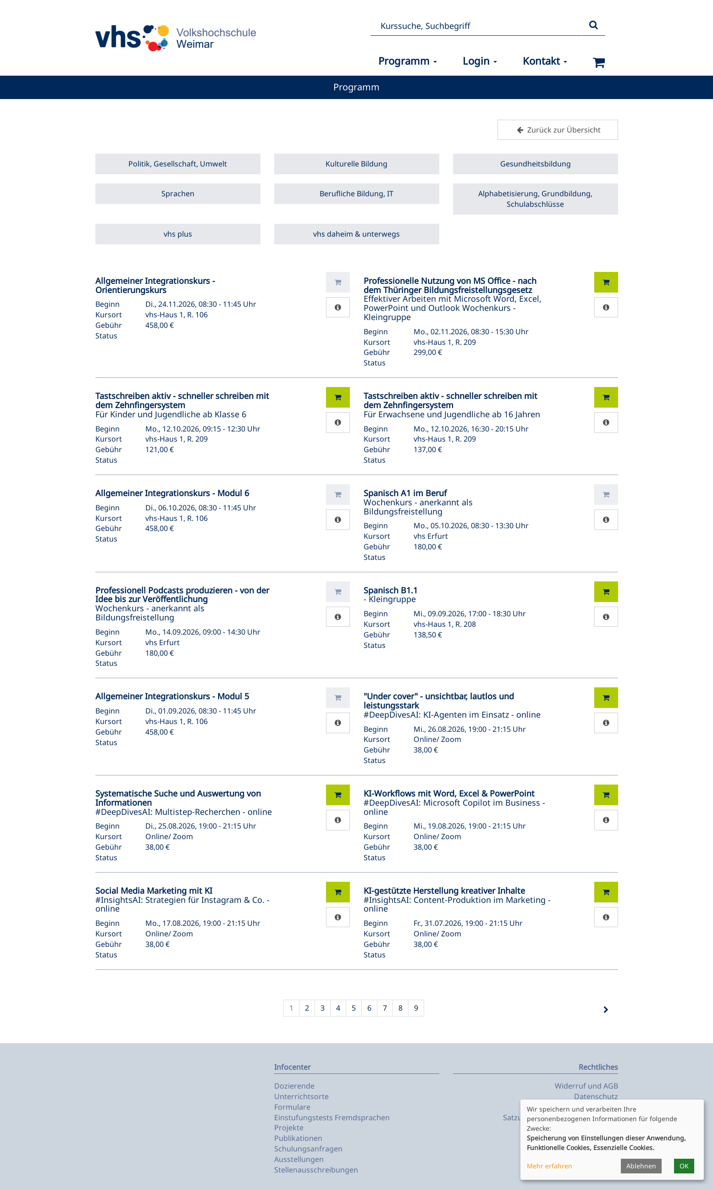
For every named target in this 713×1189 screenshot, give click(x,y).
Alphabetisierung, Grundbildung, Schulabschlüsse (535, 198)
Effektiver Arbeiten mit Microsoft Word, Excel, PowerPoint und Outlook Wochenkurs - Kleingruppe (453, 298)
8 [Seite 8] (400, 1008)
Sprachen (177, 193)
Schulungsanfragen (308, 1149)
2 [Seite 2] (307, 1008)
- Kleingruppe (391, 595)
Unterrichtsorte (301, 1096)
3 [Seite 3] (323, 1008)
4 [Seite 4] (338, 1008)
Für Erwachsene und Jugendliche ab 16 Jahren (452, 405)
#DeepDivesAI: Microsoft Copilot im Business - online (454, 802)
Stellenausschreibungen (316, 1170)
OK (684, 1165)
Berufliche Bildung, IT (356, 193)
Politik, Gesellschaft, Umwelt (177, 164)
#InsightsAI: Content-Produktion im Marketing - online (457, 899)
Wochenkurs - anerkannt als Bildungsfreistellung (418, 502)
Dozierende (294, 1086)
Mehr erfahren (549, 1165)
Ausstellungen (299, 1159)
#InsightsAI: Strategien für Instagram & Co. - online (182, 899)
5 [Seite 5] (354, 1008)
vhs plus (178, 234)
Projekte (289, 1128)
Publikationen (298, 1138)
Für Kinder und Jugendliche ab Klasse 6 (182, 405)
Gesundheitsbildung (535, 164)
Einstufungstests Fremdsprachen (332, 1117)
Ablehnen (641, 1165)
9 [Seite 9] (416, 1008)
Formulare (292, 1107)
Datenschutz (596, 1096)
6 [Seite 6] (369, 1008)
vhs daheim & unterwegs (356, 234)
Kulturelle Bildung (356, 164)
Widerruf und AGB (586, 1086)
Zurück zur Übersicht (557, 130)
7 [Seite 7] (385, 1008)
